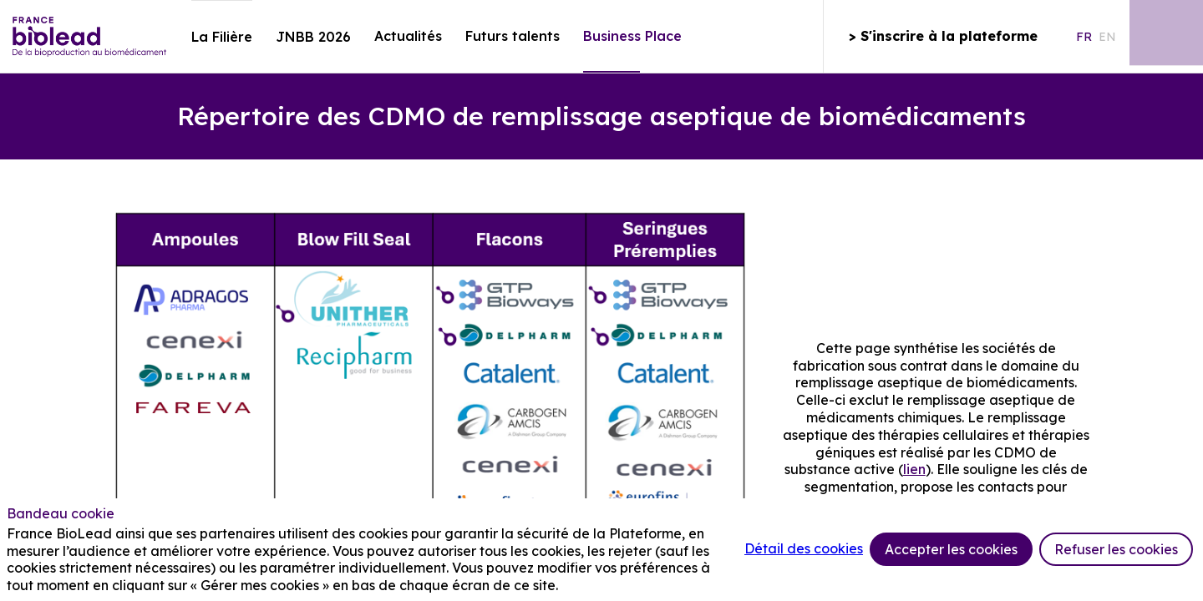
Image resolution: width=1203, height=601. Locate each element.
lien (914, 469)
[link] (221, 36)
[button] (943, 36)
